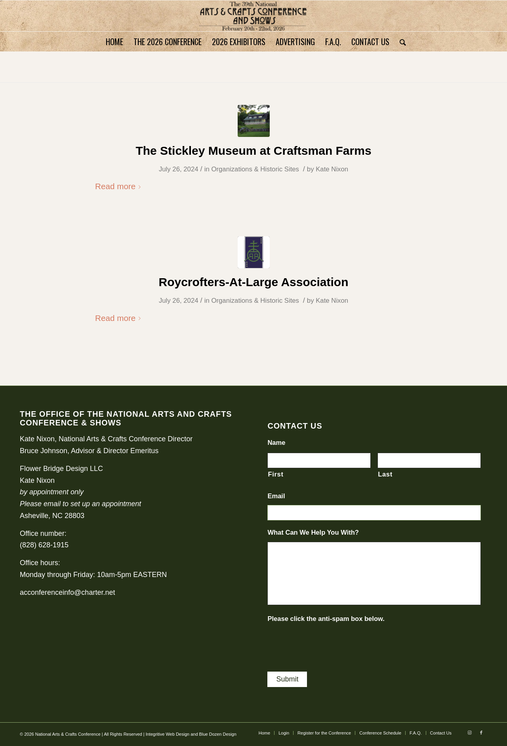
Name (276, 442)
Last (385, 474)
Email (276, 496)
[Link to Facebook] (481, 732)
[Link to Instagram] (469, 732)
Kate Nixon (332, 169)
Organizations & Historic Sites (255, 169)
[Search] (400, 41)
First (275, 474)
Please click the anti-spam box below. (326, 619)
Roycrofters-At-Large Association (254, 282)
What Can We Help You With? (313, 532)
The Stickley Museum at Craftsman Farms (253, 150)
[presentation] (327, 643)
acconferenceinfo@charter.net (67, 592)
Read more (119, 186)
